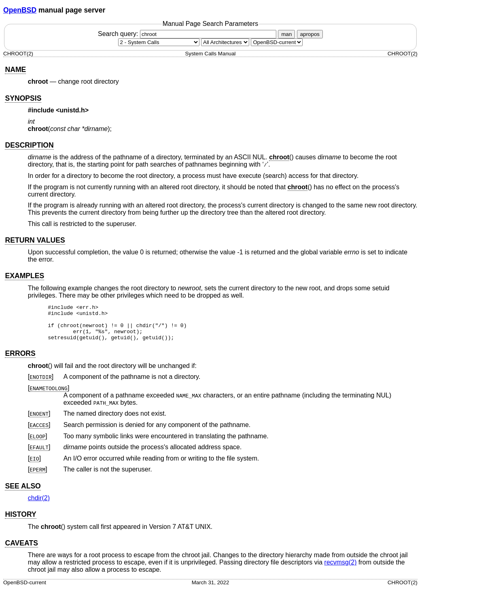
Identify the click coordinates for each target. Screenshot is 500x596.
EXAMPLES (24, 276)
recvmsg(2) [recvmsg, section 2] (340, 569)
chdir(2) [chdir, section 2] (39, 505)
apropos (310, 34)
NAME (15, 70)
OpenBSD (19, 10)
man (286, 34)
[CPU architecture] (225, 42)
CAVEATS (21, 550)
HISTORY (20, 522)
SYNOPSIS (23, 98)
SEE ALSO (22, 493)
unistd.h (72, 110)
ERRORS (20, 361)
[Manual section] (158, 42)
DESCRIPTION (29, 145)
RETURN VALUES (35, 240)
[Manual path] (277, 42)
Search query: (188, 33)
